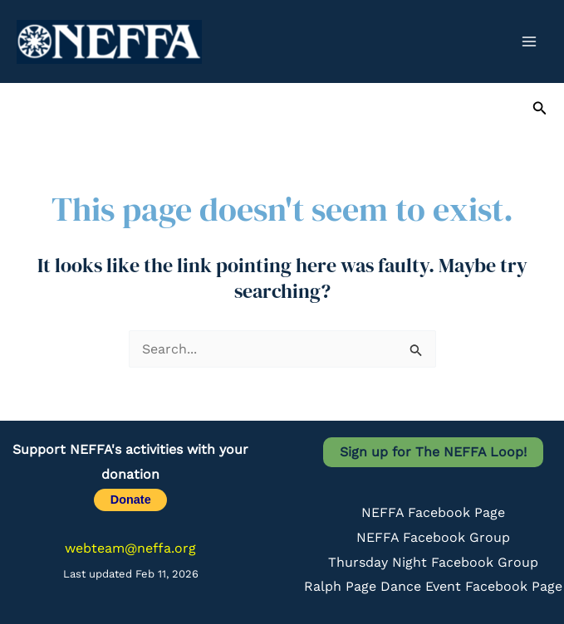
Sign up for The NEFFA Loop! (433, 452)
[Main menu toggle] (529, 41)
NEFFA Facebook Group (433, 537)
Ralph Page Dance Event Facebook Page (433, 586)
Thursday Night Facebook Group (433, 562)
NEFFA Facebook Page (433, 512)
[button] (539, 108)
